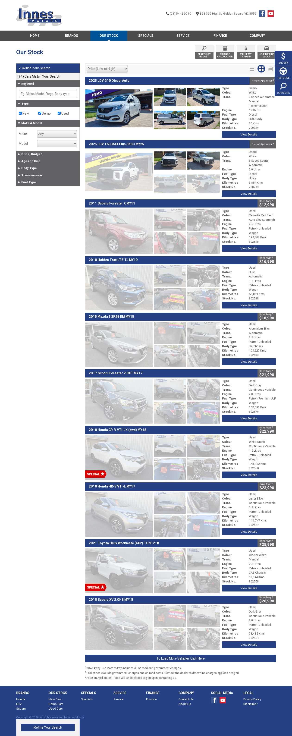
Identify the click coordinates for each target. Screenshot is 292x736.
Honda (20, 699)
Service (118, 699)
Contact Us (186, 699)
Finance (151, 699)
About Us (185, 704)
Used (63, 113)
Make (23, 134)
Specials (87, 699)
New (24, 113)
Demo (44, 113)
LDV (19, 704)
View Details (249, 134)
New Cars (55, 699)
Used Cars (56, 709)
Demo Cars (56, 704)
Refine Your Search (34, 68)
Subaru (21, 709)
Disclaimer (250, 704)
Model (23, 144)
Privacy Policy (252, 699)
